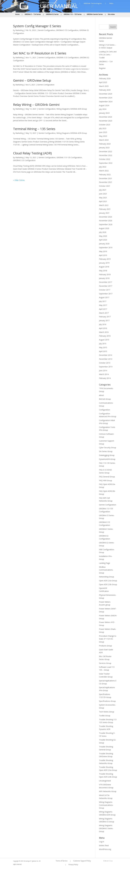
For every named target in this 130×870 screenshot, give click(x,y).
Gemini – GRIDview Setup (32, 80)
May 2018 (103, 270)
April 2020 (103, 240)
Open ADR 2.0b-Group (108, 584)
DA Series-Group (105, 451)
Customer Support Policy (82, 861)
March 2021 (104, 205)
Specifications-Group (107, 701)
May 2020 (103, 236)
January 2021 (104, 213)
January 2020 (104, 243)
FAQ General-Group (107, 476)
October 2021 (104, 186)
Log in (101, 841)
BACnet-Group (105, 399)
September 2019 (105, 247)
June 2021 (103, 194)
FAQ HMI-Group (105, 480)
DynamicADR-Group (107, 459)
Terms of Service (61, 861)
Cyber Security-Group (107, 447)
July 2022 (102, 167)
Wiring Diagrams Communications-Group (106, 805)
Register (102, 68)
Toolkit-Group (104, 715)
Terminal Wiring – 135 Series (34, 129)
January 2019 (104, 263)
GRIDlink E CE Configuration (67, 30)
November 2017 (105, 286)
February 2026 (105, 78)
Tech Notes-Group (106, 712)
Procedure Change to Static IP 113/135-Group (107, 639)
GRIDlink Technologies (93, 3)
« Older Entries (19, 180)
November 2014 (105, 359)
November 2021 (105, 182)
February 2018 (105, 274)
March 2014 (104, 374)
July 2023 (102, 128)
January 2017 (104, 320)
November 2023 (105, 121)
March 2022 (104, 170)
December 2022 (105, 151)
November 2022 (105, 155)
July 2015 (102, 343)
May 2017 (103, 305)
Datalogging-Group (106, 455)
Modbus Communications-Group (106, 570)
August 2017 (104, 297)
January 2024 (104, 113)
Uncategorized (105, 781)
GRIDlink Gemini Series (95, 14)
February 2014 (105, 378)
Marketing (19, 30)
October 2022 (104, 159)
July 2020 (102, 232)
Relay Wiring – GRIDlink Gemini (36, 104)
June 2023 (103, 132)
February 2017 (105, 316)
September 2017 (105, 293)
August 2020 (104, 228)
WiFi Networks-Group (107, 791)
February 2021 (105, 209)
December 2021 (105, 178)
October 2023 (104, 124)
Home (74, 3)
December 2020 (105, 217)
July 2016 (102, 324)
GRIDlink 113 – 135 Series (73, 14)
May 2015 (103, 347)
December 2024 (105, 94)
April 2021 (103, 201)
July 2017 (102, 301)
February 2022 (105, 174)
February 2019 (105, 259)
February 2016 (105, 336)
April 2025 (103, 82)
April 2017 (103, 309)
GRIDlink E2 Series (52, 14)
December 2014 (105, 355)
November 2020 (105, 220)
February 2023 (105, 144)
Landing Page (104, 563)
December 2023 (105, 117)
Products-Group (105, 646)
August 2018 (104, 267)
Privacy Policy (73, 865)
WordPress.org (105, 849)
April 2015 (103, 351)
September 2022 (105, 163)
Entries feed (104, 845)
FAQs (111, 3)
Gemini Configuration (46, 30)
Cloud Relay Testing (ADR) (32, 153)
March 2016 (104, 332)
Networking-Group (106, 577)
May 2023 (103, 136)
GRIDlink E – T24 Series (33, 14)
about (101, 395)
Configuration (104, 410)
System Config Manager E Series (37, 26)
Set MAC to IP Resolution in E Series (39, 53)
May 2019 (103, 251)
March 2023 (104, 140)
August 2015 (104, 340)
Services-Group (105, 663)
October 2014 (104, 363)
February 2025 (105, 90)
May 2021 (103, 197)
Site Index (111, 14)
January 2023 (104, 147)
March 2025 (104, 86)
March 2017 (104, 313)
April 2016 (103, 328)
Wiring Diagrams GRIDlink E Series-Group (106, 828)
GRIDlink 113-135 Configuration (69, 157)
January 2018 (104, 278)
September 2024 (105, 101)
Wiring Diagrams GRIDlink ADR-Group (71, 109)
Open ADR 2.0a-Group (108, 580)
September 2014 (105, 366)
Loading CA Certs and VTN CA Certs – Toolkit (107, 54)
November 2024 (105, 97)
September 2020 (105, 224)
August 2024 (104, 105)
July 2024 (102, 109)
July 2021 (102, 190)
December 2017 (105, 282)
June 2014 (103, 370)
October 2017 (104, 290)
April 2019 (103, 255)
